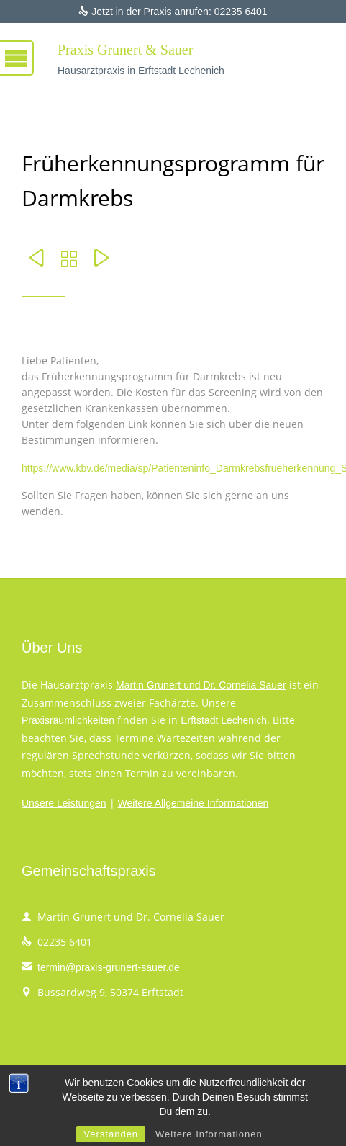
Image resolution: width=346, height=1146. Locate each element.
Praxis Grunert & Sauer (125, 50)
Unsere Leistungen (64, 803)
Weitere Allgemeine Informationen (193, 803)
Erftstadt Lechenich (224, 720)
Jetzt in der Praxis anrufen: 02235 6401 (172, 11)
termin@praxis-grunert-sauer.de (101, 967)
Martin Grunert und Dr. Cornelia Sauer (201, 685)
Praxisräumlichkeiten (68, 720)
